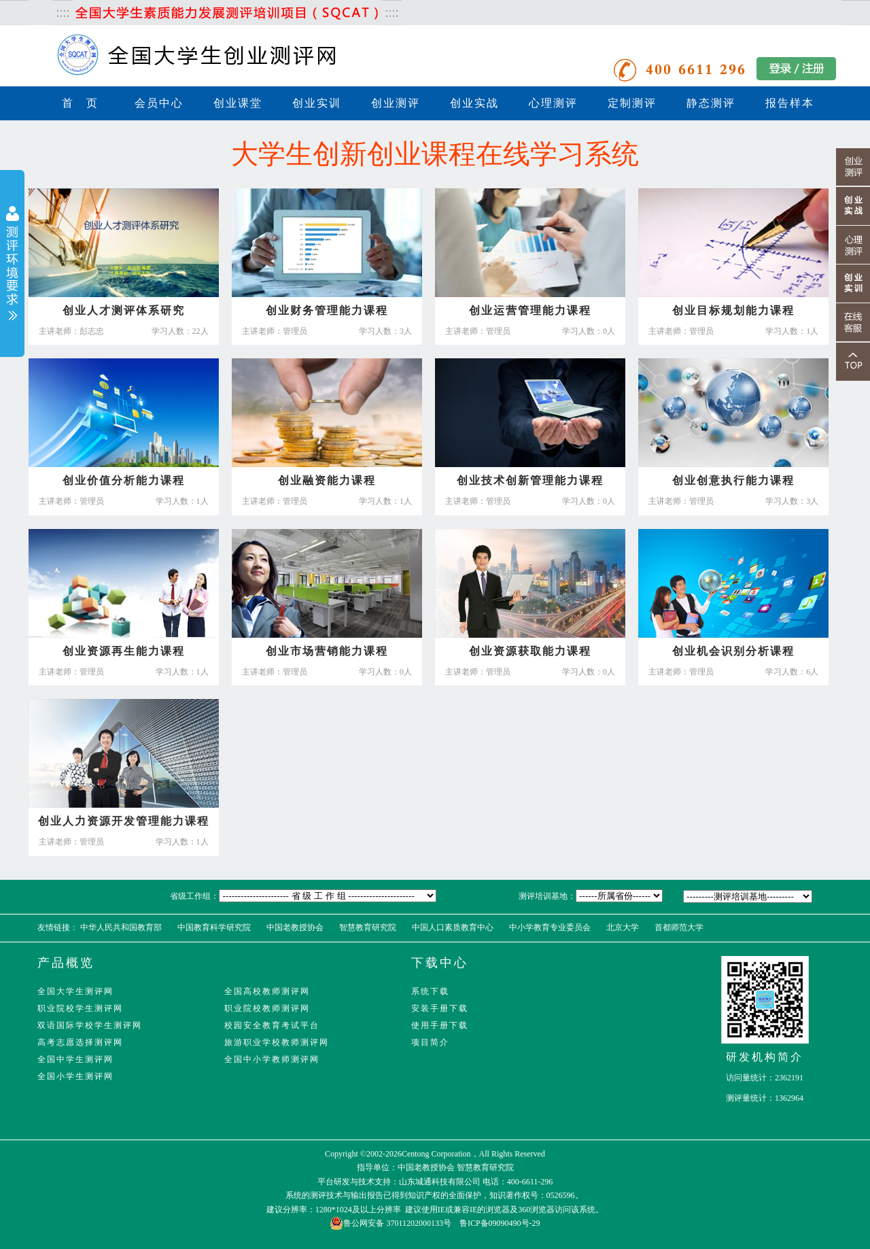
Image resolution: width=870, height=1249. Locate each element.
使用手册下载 (439, 1025)
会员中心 (159, 103)
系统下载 (430, 991)
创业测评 (395, 103)
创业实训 (316, 103)
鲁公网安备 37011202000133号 (390, 1223)
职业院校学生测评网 (80, 1008)
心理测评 (553, 103)
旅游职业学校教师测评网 (276, 1042)
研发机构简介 (764, 1057)
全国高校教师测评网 (267, 991)
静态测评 (710, 103)
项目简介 (430, 1042)
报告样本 (789, 103)
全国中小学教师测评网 (271, 1059)
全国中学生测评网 (75, 1059)
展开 (12, 265)
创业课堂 (237, 103)
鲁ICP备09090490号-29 (499, 1223)
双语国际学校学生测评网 (89, 1025)
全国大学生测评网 (75, 991)
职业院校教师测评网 (267, 1008)
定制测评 (632, 103)
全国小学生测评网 (75, 1076)
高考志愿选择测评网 (80, 1042)
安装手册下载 (439, 1008)
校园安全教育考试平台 (271, 1025)
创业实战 (474, 103)
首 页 (80, 103)
